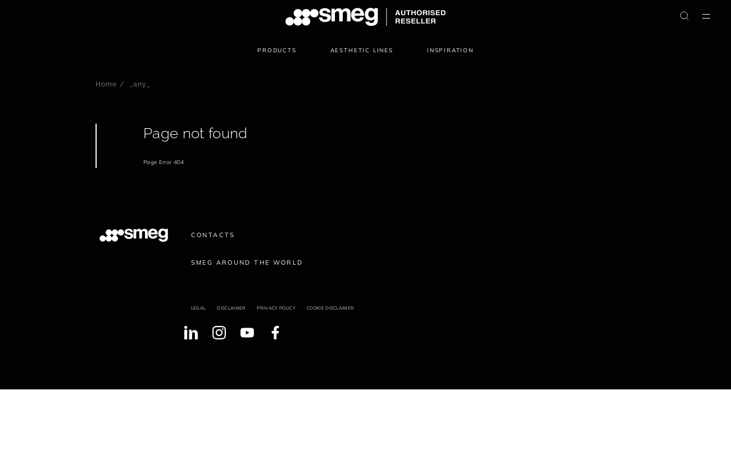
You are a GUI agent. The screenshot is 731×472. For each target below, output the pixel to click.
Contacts (213, 235)
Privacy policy (276, 308)
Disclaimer (231, 308)
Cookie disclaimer (330, 308)
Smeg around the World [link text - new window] (247, 262)
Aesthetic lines (361, 50)
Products (277, 50)
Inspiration (450, 50)
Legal (198, 308)
